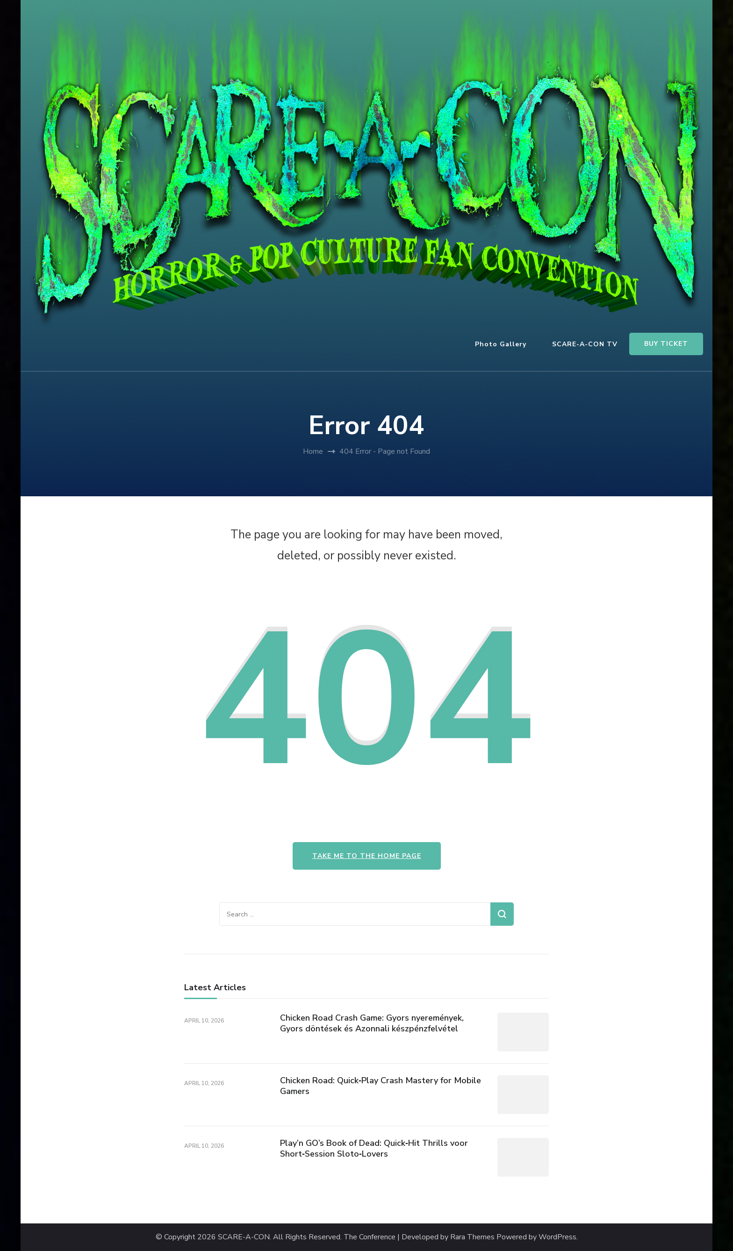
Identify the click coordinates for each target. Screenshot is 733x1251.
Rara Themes (472, 1237)
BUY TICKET (666, 343)
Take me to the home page (366, 855)
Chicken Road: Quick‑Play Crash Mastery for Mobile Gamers (380, 1086)
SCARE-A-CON (244, 1237)
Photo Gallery (500, 344)
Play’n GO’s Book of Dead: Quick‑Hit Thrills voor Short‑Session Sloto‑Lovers (374, 1148)
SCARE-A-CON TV (585, 344)
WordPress (557, 1237)
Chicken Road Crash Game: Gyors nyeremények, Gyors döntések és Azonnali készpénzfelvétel (372, 1023)
